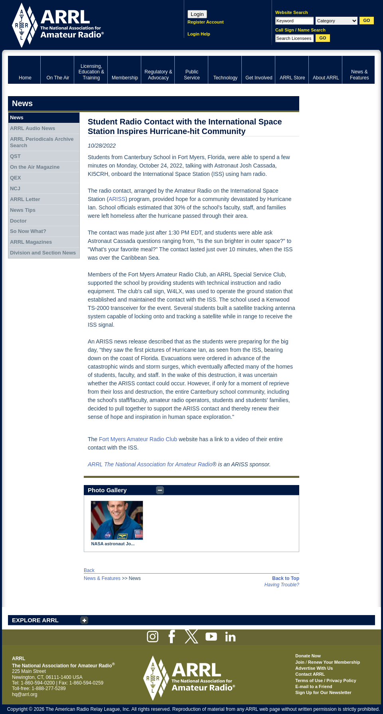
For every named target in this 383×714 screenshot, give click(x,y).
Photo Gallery (107, 490)
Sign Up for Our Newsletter (323, 692)
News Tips (23, 210)
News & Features (102, 578)
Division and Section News (43, 253)
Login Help (199, 34)
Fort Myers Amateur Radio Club (138, 439)
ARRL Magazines (31, 242)
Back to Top (285, 578)
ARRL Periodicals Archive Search (42, 142)
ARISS (117, 199)
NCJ (15, 188)
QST (15, 156)
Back (89, 570)
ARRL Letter (25, 199)
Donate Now (308, 655)
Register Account (206, 22)
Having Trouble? (282, 585)
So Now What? (28, 231)
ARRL (85, 24)
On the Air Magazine (34, 167)
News (17, 117)
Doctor (18, 221)
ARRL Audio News (32, 128)
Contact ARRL (310, 674)
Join (299, 662)
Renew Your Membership (334, 662)
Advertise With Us (314, 668)
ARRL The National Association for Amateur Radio (150, 464)
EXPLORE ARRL (35, 620)
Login (197, 14)
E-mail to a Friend (313, 686)
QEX (15, 178)
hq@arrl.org (25, 694)
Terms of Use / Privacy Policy (325, 680)
